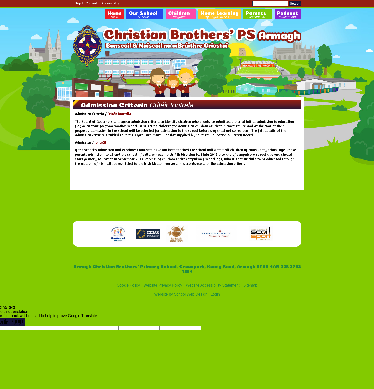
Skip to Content (86, 3)
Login (215, 294)
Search (295, 3)
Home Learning (220, 15)
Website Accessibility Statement (213, 285)
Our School (143, 15)
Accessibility (110, 3)
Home (114, 15)
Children (179, 15)
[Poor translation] (17, 322)
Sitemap (250, 285)
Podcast (287, 15)
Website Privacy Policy (163, 285)
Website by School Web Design (181, 294)
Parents (256, 15)
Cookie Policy (128, 285)
